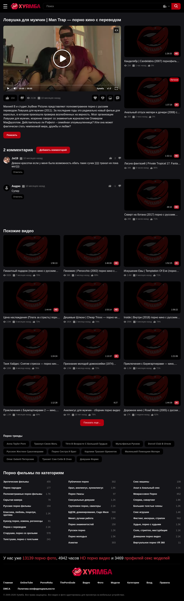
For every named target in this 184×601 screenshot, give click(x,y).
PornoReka (46, 582)
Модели (115, 582)
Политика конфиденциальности (36, 588)
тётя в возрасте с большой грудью (87, 443)
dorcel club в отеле (159, 443)
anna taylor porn (16, 443)
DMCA (6, 588)
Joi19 (15, 158)
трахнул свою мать (45, 443)
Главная (8, 582)
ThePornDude (67, 582)
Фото (100, 582)
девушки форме (89, 459)
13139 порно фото (39, 558)
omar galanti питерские (20, 459)
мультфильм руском (128, 443)
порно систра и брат (64, 451)
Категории (133, 582)
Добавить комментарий (53, 150)
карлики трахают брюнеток (101, 451)
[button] (5, 6)
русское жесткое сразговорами (25, 451)
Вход (149, 582)
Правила (165, 582)
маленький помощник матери (142, 451)
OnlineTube (26, 582)
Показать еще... (91, 422)
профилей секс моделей (147, 558)
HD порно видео (95, 558)
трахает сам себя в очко (57, 459)
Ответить (17, 172)
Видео (86, 582)
